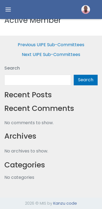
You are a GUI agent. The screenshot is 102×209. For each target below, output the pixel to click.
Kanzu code (65, 203)
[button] (85, 9)
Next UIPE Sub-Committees (51, 54)
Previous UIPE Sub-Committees (51, 45)
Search (12, 68)
